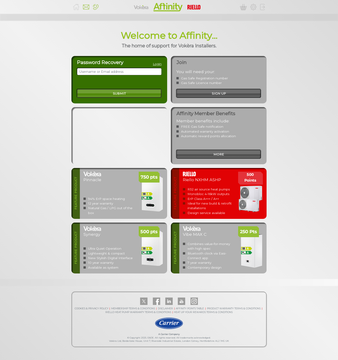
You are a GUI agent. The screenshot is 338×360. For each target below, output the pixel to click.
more (218, 154)
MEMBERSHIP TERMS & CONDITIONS (133, 308)
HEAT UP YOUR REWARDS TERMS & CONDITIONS (203, 312)
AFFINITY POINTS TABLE (190, 308)
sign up (219, 93)
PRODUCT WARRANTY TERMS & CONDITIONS (234, 308)
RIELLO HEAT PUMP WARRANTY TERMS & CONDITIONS (138, 312)
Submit (119, 93)
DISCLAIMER (165, 308)
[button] (95, 7)
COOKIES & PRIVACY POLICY (91, 308)
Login (157, 64)
